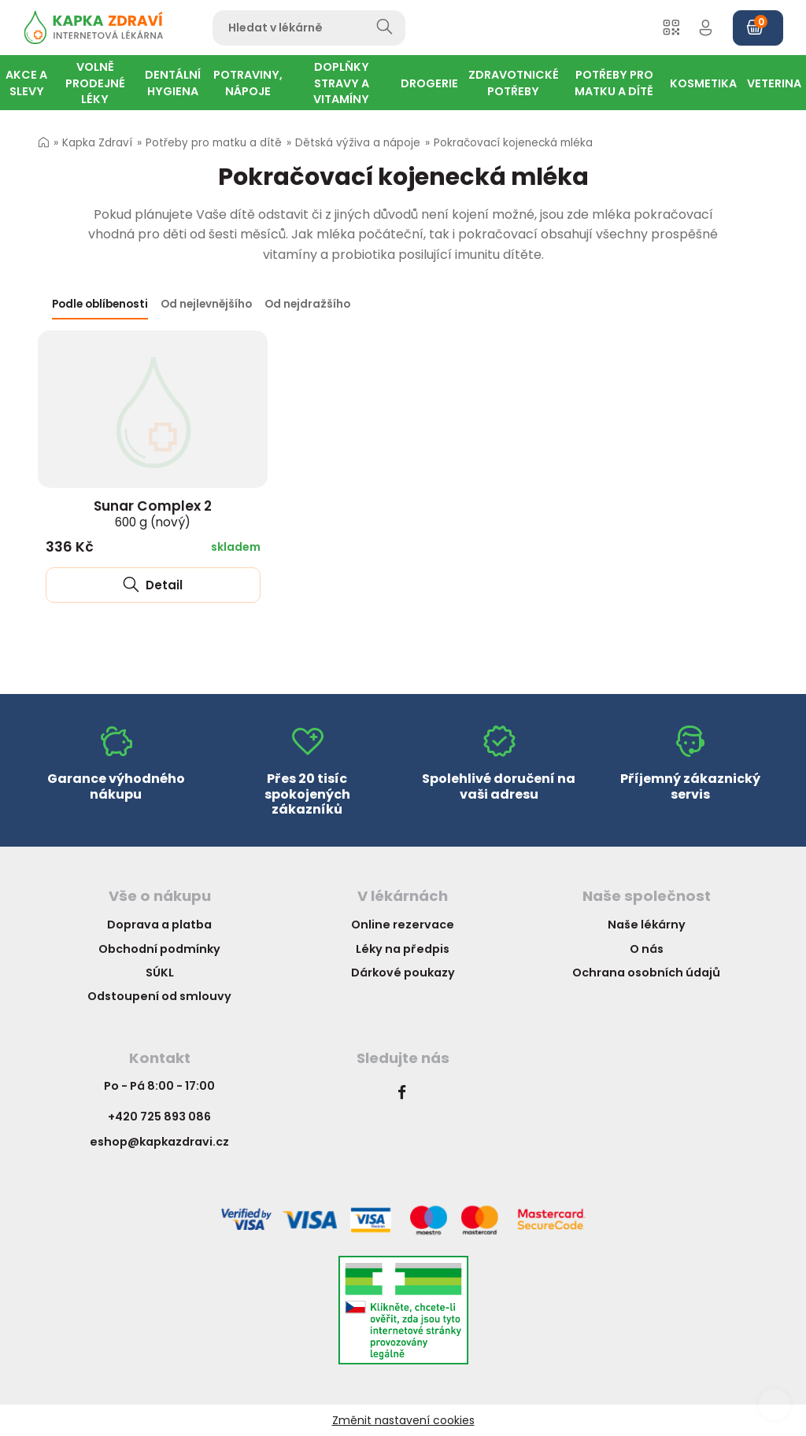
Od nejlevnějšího (206, 304)
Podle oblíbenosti (100, 304)
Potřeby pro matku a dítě (214, 142)
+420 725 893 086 (159, 1116)
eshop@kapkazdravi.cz (159, 1142)
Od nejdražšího (307, 304)
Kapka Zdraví (97, 142)
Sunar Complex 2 (153, 514)
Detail (153, 585)
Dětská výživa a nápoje (357, 142)
